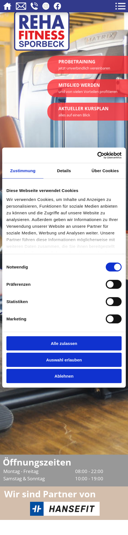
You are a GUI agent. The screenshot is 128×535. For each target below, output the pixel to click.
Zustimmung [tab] (23, 170)
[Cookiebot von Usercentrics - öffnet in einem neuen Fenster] (97, 155)
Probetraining (84, 65)
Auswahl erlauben (64, 359)
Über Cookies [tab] (105, 170)
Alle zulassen (64, 343)
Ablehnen (64, 376)
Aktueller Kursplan (83, 111)
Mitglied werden (87, 88)
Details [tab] (64, 170)
